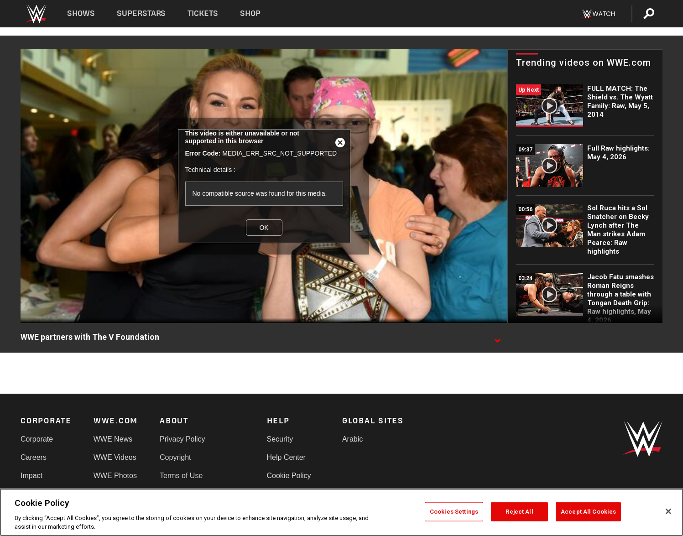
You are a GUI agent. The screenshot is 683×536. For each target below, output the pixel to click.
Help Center (286, 457)
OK (263, 227)
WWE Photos (115, 475)
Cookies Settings (454, 511)
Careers (34, 457)
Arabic (352, 439)
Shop (250, 13)
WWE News (113, 439)
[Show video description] (497, 338)
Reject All (519, 511)
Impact (31, 475)
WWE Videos (115, 457)
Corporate (37, 439)
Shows (81, 13)
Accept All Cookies (588, 511)
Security (280, 439)
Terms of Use (181, 475)
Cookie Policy (289, 475)
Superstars (141, 13)
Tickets (203, 13)
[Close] (668, 511)
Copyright (175, 457)
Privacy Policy (182, 439)
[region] (341, 512)
